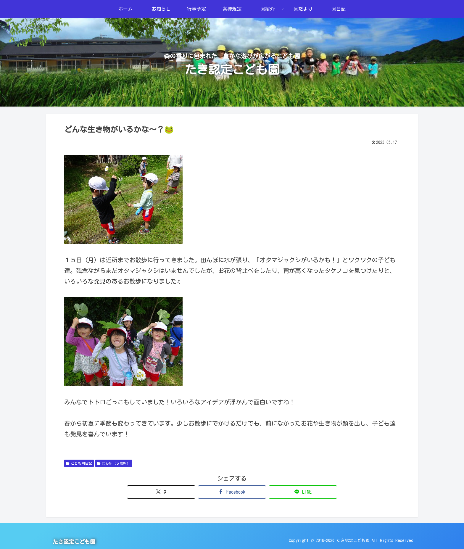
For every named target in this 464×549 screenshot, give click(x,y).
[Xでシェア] (175, 492)
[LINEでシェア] (288, 492)
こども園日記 (79, 463)
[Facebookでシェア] (232, 492)
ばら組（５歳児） (113, 463)
